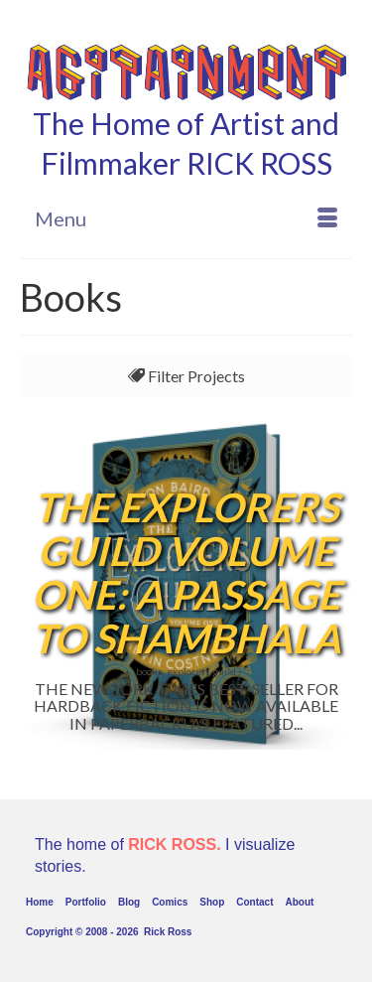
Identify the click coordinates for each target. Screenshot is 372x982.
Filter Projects (186, 375)
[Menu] (186, 218)
